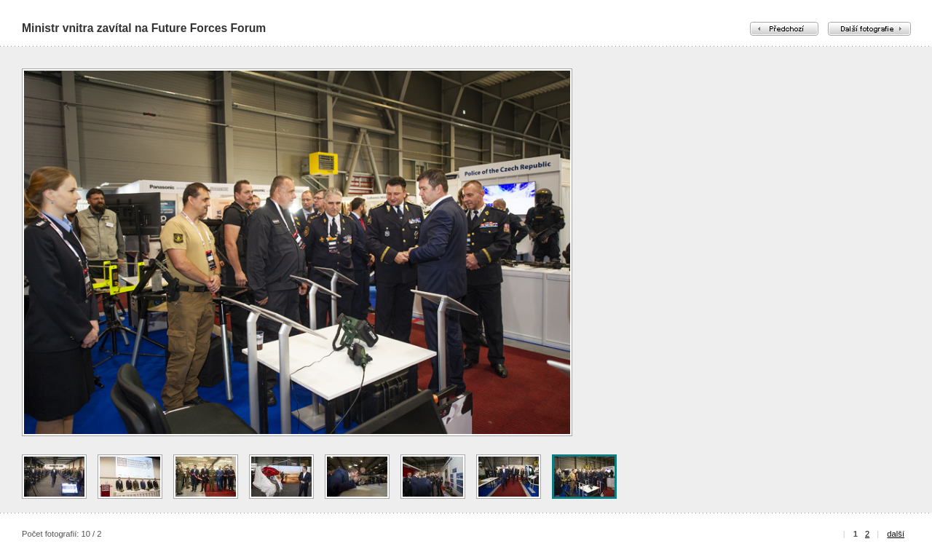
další (895, 533)
